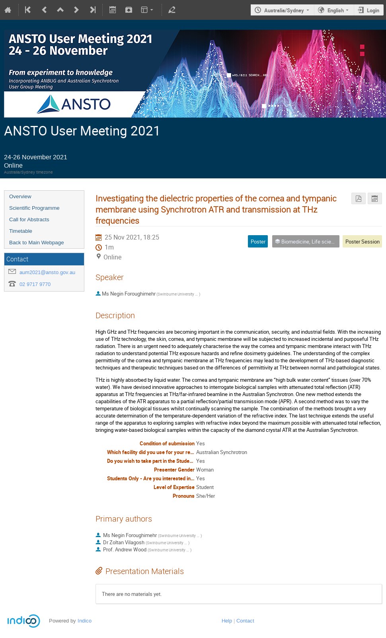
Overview (20, 196)
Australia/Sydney (284, 10)
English (336, 10)
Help (227, 620)
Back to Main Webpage (36, 243)
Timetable (20, 231)
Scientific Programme (34, 208)
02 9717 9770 (35, 284)
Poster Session (362, 241)
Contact (245, 620)
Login (373, 10)
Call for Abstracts (29, 219)
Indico (85, 620)
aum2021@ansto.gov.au (47, 272)
